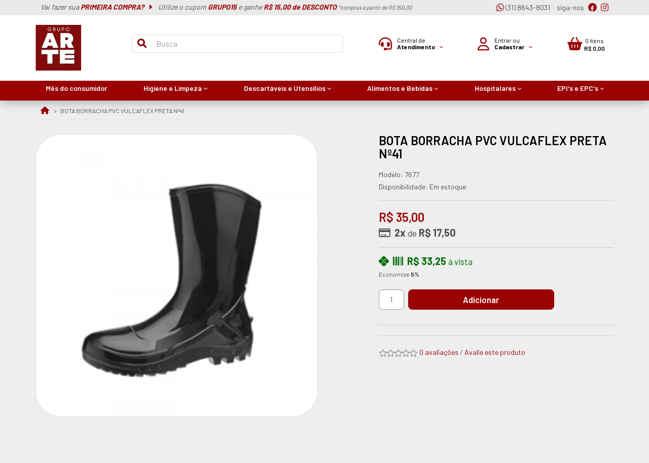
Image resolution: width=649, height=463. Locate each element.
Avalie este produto (494, 352)
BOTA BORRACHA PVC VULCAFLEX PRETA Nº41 (122, 110)
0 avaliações (438, 352)
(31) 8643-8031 (523, 7)
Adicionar (484, 299)
